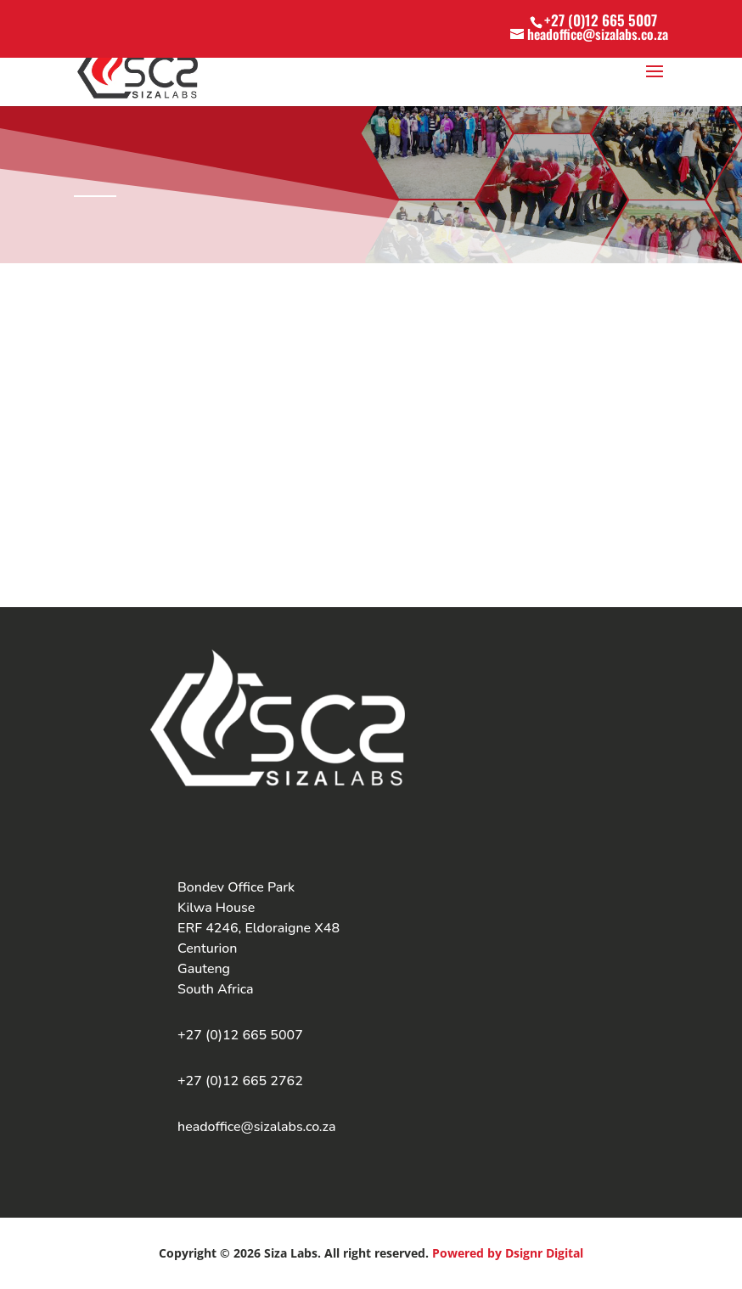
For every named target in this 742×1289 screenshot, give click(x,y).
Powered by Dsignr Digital (507, 1253)
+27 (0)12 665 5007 (600, 20)
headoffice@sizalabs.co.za (256, 1126)
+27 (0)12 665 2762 (240, 1081)
